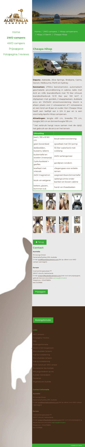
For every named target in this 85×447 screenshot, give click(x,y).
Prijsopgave (16, 48)
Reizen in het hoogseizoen (43, 348)
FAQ (34, 341)
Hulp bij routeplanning (41, 355)
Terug (40, 242)
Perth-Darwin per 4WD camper (45, 365)
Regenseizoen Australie (42, 382)
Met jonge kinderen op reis (43, 372)
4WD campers (16, 43)
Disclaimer (37, 378)
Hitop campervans (69, 31)
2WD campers (16, 37)
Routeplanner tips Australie (43, 368)
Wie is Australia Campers (42, 351)
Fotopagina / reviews (16, 54)
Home (16, 32)
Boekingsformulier (43, 320)
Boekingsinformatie (40, 344)
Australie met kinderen (41, 375)
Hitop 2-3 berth (44, 34)
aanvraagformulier (59, 278)
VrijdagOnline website (76, 445)
